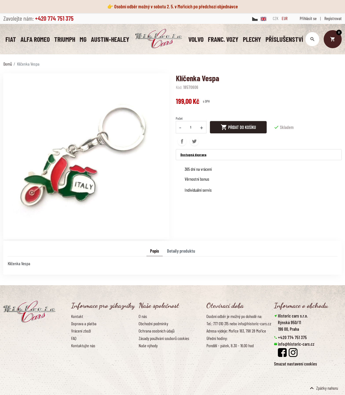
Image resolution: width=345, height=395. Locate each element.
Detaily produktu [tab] (181, 250)
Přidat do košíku (238, 127)
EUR (285, 18)
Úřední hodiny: (217, 338)
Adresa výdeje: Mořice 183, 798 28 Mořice (236, 330)
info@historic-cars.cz (296, 343)
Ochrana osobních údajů (156, 330)
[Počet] (190, 127)
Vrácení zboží (81, 330)
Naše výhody (148, 345)
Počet (179, 118)
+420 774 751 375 (292, 337)
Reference (78, 352)
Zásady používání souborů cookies (164, 338)
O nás (143, 316)
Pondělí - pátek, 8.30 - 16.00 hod (230, 345)
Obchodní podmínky (153, 323)
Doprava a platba (83, 323)
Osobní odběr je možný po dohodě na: (234, 316)
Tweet (194, 141)
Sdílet (182, 141)
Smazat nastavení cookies (295, 363)
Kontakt (77, 316)
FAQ (73, 338)
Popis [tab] (154, 250)
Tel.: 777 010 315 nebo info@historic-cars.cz (238, 323)
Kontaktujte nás (83, 345)
